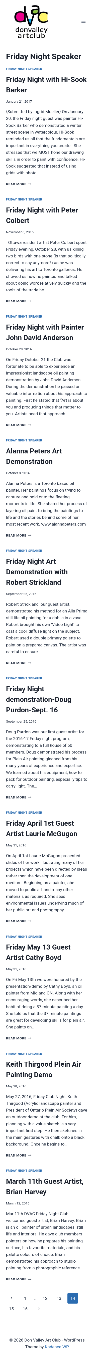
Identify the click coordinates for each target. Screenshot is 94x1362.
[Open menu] (83, 21)
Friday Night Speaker (24, 69)
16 (25, 1308)
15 (11, 1308)
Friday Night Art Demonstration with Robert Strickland (37, 571)
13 (58, 1298)
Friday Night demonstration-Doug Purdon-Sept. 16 (38, 699)
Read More (19, 184)
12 (45, 1298)
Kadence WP (57, 1346)
